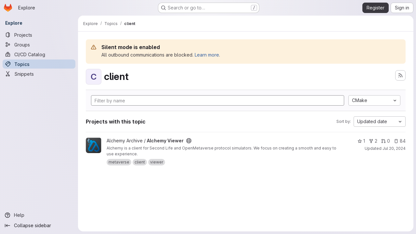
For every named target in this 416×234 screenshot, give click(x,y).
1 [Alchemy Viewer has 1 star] (361, 141)
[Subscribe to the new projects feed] (400, 75)
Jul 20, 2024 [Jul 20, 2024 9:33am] (394, 148)
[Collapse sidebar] (39, 225)
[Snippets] (39, 73)
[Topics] (39, 64)
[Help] (39, 215)
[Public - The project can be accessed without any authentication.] (188, 140)
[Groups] (39, 44)
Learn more (207, 55)
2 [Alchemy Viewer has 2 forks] (373, 141)
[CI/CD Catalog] (39, 54)
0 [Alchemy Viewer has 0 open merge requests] (385, 141)
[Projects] (39, 34)
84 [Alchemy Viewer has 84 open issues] (400, 141)
